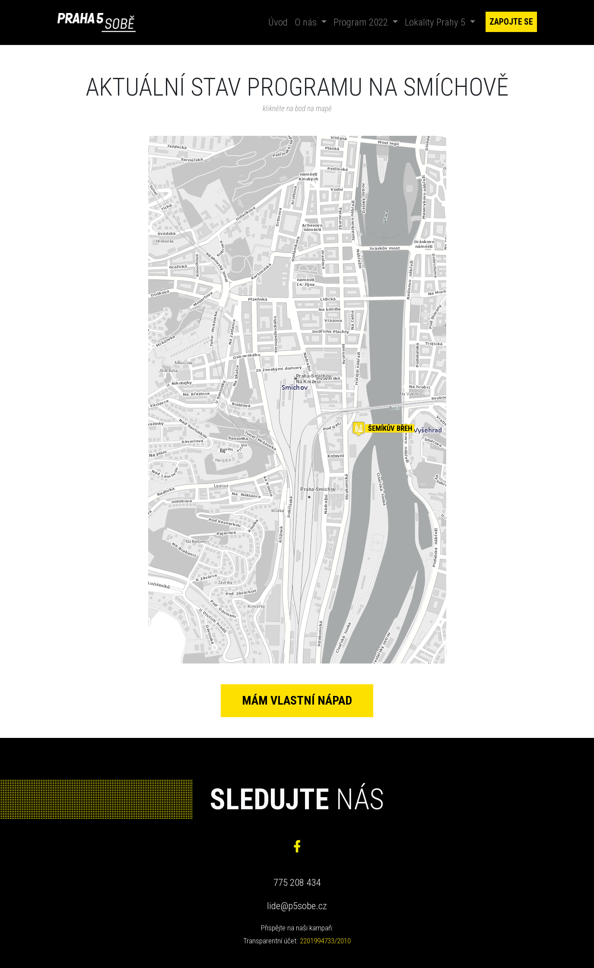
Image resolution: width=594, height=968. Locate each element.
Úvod (279, 21)
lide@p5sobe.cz (297, 908)
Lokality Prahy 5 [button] (436, 22)
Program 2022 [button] (362, 22)
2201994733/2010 (325, 943)
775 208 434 (297, 885)
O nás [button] (307, 22)
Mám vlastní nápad (297, 700)
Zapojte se (511, 22)
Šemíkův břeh (390, 428)
